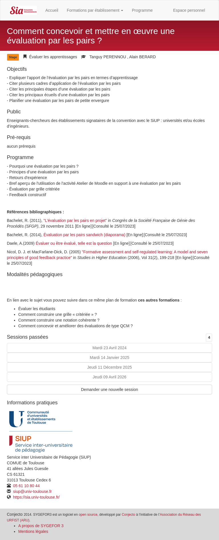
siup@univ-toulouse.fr (32, 491)
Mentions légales (33, 531)
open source (88, 515)
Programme (142, 10)
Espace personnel (189, 10)
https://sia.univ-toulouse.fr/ (36, 497)
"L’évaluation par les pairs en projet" (75, 220)
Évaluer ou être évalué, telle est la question (74, 243)
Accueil (51, 10)
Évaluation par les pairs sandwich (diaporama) (84, 234)
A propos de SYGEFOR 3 (41, 525)
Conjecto (128, 515)
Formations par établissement (95, 10)
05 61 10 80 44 (26, 485)
